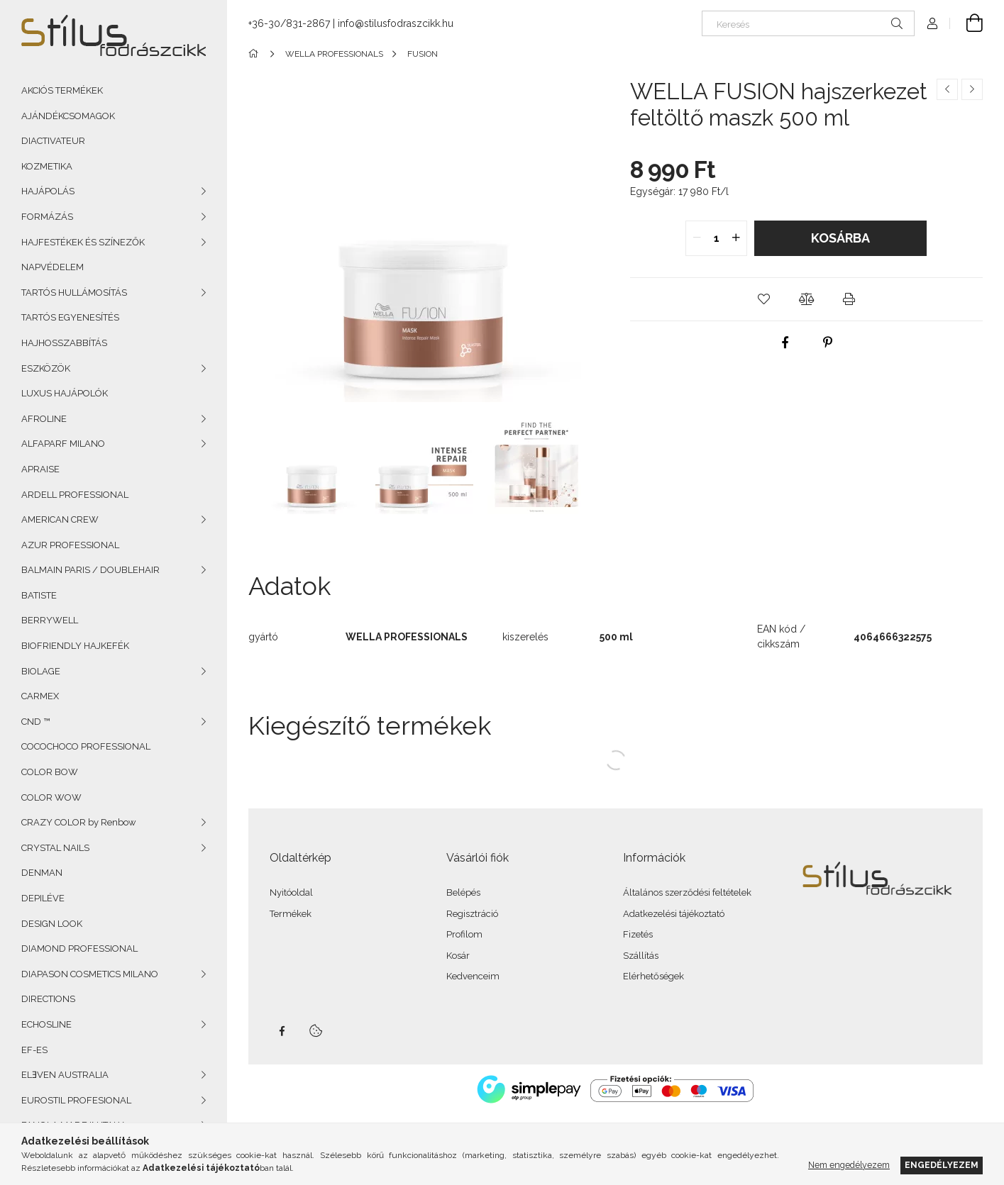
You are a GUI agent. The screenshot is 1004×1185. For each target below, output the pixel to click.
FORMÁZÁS (47, 216)
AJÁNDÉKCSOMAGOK (68, 116)
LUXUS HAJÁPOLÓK (64, 393)
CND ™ (35, 721)
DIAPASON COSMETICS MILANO (89, 974)
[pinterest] (827, 342)
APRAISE (40, 469)
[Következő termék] (972, 89)
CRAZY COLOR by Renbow (78, 822)
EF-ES (34, 1050)
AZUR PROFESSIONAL (70, 545)
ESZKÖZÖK (45, 368)
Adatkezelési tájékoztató (673, 913)
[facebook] (785, 342)
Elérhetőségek (653, 976)
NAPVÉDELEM (52, 267)
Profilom (464, 934)
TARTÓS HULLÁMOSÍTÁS (74, 292)
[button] (763, 299)
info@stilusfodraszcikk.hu (395, 23)
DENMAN (41, 872)
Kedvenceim (473, 976)
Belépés (463, 892)
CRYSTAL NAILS (55, 847)
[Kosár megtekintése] (966, 23)
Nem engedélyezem (849, 1164)
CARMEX (40, 696)
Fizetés (638, 934)
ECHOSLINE (46, 1024)
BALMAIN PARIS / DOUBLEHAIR (90, 569)
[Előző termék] (947, 89)
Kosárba (840, 237)
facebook (282, 1031)
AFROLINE (44, 418)
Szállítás (640, 955)
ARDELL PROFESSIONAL (74, 494)
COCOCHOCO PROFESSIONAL (85, 746)
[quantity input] (716, 238)
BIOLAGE (40, 671)
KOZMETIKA (46, 166)
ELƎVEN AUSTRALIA (65, 1074)
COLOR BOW (49, 772)
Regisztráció (472, 913)
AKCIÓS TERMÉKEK (62, 90)
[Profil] (932, 23)
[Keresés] (808, 23)
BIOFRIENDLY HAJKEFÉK (75, 645)
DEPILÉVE (43, 898)
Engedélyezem (941, 1164)
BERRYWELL (49, 620)
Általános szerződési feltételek (687, 892)
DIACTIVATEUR (53, 140)
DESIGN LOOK (51, 923)
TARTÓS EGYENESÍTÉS (70, 317)
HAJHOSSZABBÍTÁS (64, 343)
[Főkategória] (255, 54)
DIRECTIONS (48, 999)
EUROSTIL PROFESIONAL (76, 1100)
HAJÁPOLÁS (48, 191)
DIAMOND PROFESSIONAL (79, 948)
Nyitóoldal (291, 892)
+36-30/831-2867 (289, 23)
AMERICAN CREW (60, 519)
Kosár (458, 955)
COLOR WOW (51, 797)
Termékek (290, 913)
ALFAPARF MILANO (63, 443)
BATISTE (39, 595)
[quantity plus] (735, 238)
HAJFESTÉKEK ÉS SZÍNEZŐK (83, 242)
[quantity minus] (696, 238)
